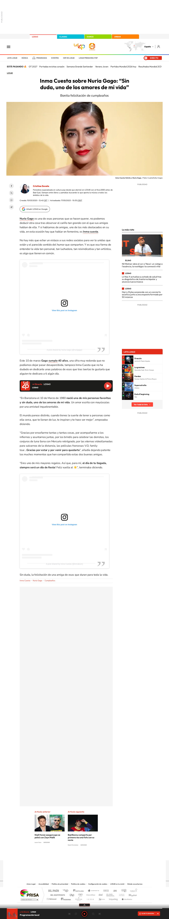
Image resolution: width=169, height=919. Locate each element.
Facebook (11, 185)
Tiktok (73, 855)
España (147, 46)
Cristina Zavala (41, 186)
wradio (79, 894)
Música (25, 58)
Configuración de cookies (97, 884)
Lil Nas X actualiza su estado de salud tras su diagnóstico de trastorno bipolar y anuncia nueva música (141, 279)
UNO (72, 894)
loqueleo (113, 898)
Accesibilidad (44, 884)
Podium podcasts (78, 898)
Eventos (55, 58)
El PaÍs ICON (90, 898)
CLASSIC (63, 37)
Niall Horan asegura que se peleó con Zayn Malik (47, 836)
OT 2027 (33, 66)
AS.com (114, 891)
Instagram (68, 855)
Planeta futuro (120, 894)
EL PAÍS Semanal (110, 894)
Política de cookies (78, 884)
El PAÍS (53, 891)
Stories (101, 855)
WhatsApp (11, 200)
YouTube (79, 855)
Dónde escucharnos (134, 884)
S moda (101, 898)
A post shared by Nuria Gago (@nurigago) (64, 350)
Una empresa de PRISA (29, 893)
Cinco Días (90, 894)
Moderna (65, 898)
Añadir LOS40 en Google (37, 209)
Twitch (95, 855)
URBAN (117, 37)
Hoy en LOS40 (68, 58)
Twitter (11, 193)
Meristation (126, 898)
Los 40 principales (66, 891)
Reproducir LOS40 (108, 386)
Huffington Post (57, 894)
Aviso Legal (31, 884)
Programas (41, 58)
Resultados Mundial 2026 (150, 66)
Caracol (133, 891)
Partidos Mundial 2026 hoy (123, 66)
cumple (53, 360)
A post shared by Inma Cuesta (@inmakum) (64, 564)
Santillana (79, 891)
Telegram (11, 207)
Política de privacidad (60, 884)
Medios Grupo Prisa (29, 899)
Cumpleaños (50, 580)
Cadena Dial (100, 894)
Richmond (51, 898)
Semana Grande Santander (80, 66)
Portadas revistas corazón (51, 66)
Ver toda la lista (141, 404)
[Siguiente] (161, 66)
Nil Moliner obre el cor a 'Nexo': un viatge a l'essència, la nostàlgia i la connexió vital (142, 265)
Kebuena (130, 894)
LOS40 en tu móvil (117, 884)
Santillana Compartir (93, 891)
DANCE (90, 37)
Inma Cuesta (25, 580)
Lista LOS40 (12, 58)
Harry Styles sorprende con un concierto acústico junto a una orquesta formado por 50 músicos (142, 294)
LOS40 (35, 37)
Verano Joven (101, 66)
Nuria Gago (37, 580)
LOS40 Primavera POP (88, 58)
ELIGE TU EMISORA (148, 913)
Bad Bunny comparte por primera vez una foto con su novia (81, 837)
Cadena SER (105, 891)
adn (122, 891)
